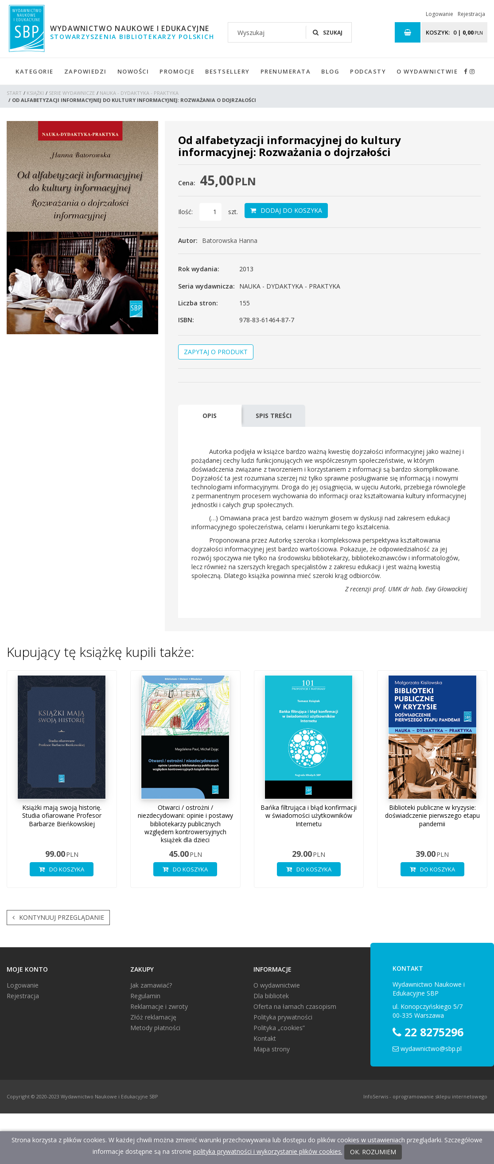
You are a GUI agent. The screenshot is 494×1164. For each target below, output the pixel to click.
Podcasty (368, 71)
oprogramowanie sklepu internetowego (440, 1096)
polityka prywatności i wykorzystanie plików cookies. (267, 1151)
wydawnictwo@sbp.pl (431, 1048)
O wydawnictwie (427, 71)
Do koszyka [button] (61, 869)
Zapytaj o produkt (216, 352)
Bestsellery (227, 71)
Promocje (176, 71)
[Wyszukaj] (267, 32)
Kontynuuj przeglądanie (58, 917)
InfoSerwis (375, 1096)
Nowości (133, 71)
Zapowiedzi (85, 71)
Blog (330, 71)
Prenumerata (286, 71)
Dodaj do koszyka (286, 210)
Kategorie (35, 71)
